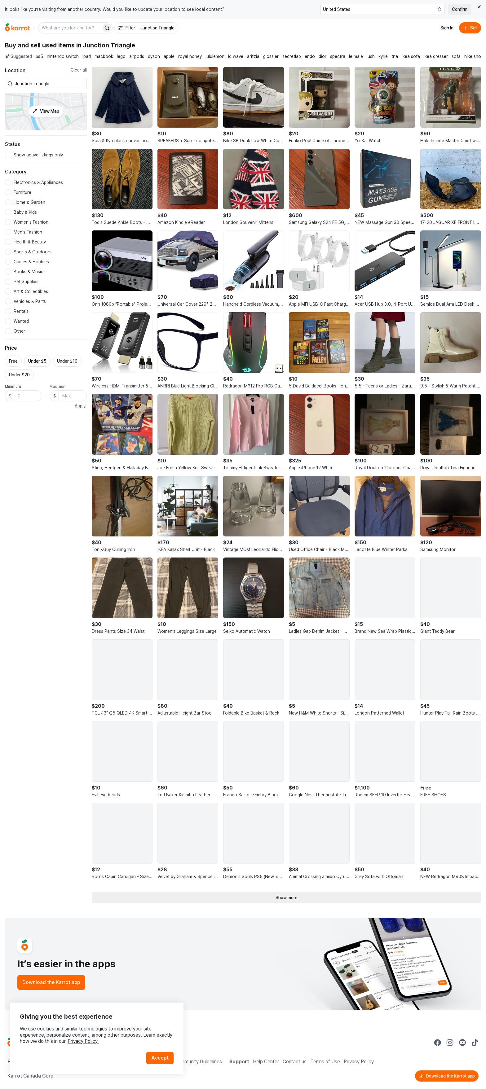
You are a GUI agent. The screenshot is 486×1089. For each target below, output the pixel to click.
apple (169, 56)
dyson (154, 56)
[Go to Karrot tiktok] (475, 1042)
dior (322, 56)
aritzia (253, 56)
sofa (456, 56)
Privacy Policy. (83, 1041)
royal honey (190, 56)
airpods (136, 56)
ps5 (39, 56)
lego (121, 56)
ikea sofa (411, 56)
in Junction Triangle (105, 45)
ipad (86, 56)
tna (394, 56)
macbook (104, 56)
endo (310, 56)
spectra (337, 56)
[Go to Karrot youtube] (462, 1042)
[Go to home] (17, 28)
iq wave (235, 56)
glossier (271, 56)
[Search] (107, 28)
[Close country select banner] (479, 6)
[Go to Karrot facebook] (437, 1042)
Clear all (79, 70)
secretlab (291, 56)
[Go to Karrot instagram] (450, 1042)
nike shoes (475, 56)
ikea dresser (436, 56)
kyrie (383, 56)
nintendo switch (63, 56)
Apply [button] (80, 405)
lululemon (214, 56)
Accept (160, 1058)
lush (371, 56)
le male (356, 56)
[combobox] (49, 83)
